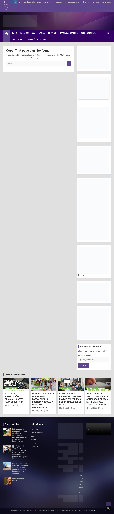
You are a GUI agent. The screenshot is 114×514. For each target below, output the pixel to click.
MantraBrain (90, 511)
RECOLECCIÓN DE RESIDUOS (101, 2)
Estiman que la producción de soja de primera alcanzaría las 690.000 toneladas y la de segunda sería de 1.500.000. (19, 435)
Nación (39, 2)
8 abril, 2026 (10, 405)
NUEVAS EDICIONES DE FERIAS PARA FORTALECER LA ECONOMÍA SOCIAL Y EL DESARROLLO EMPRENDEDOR (43, 400)
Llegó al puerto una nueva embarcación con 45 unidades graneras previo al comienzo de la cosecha (20, 468)
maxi (19, 405)
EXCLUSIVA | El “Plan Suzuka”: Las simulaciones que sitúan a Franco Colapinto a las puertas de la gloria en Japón (19, 452)
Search (69, 63)
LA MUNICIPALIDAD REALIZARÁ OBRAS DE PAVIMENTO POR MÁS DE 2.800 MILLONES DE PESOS (70, 399)
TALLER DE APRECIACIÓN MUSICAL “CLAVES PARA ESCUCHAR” (14, 397)
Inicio (20, 2)
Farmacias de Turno (59, 2)
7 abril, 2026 (64, 408)
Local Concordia (29, 2)
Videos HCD (85, 2)
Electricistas (35, 429)
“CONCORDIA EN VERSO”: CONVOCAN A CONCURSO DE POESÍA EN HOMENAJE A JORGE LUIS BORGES (97, 399)
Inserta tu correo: (84, 356)
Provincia (47, 2)
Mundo (33, 436)
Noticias (34, 443)
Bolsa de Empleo (73, 2)
